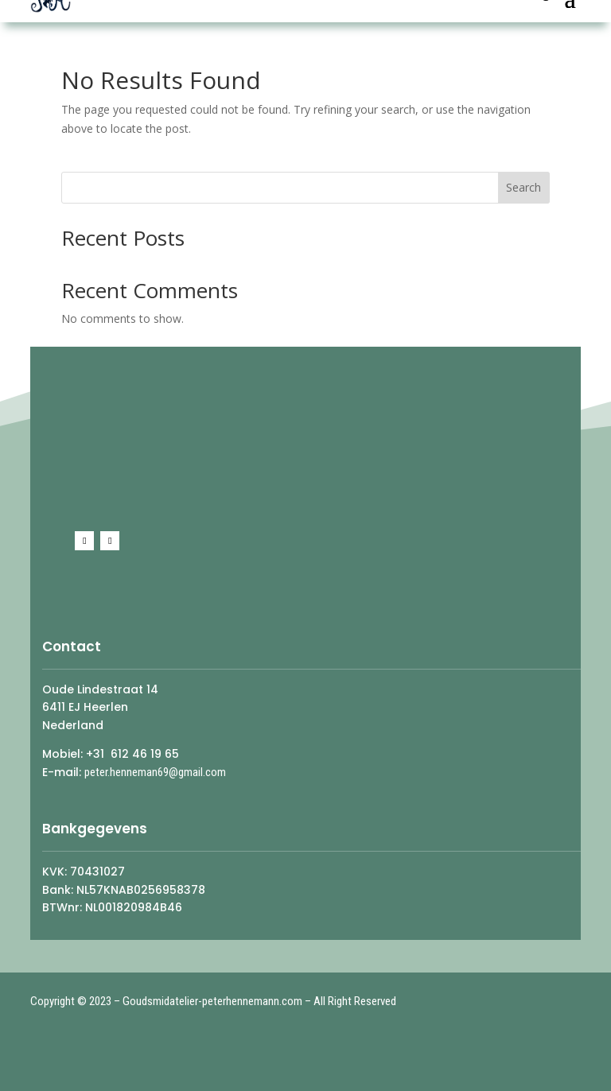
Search (523, 187)
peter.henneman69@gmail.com (155, 772)
